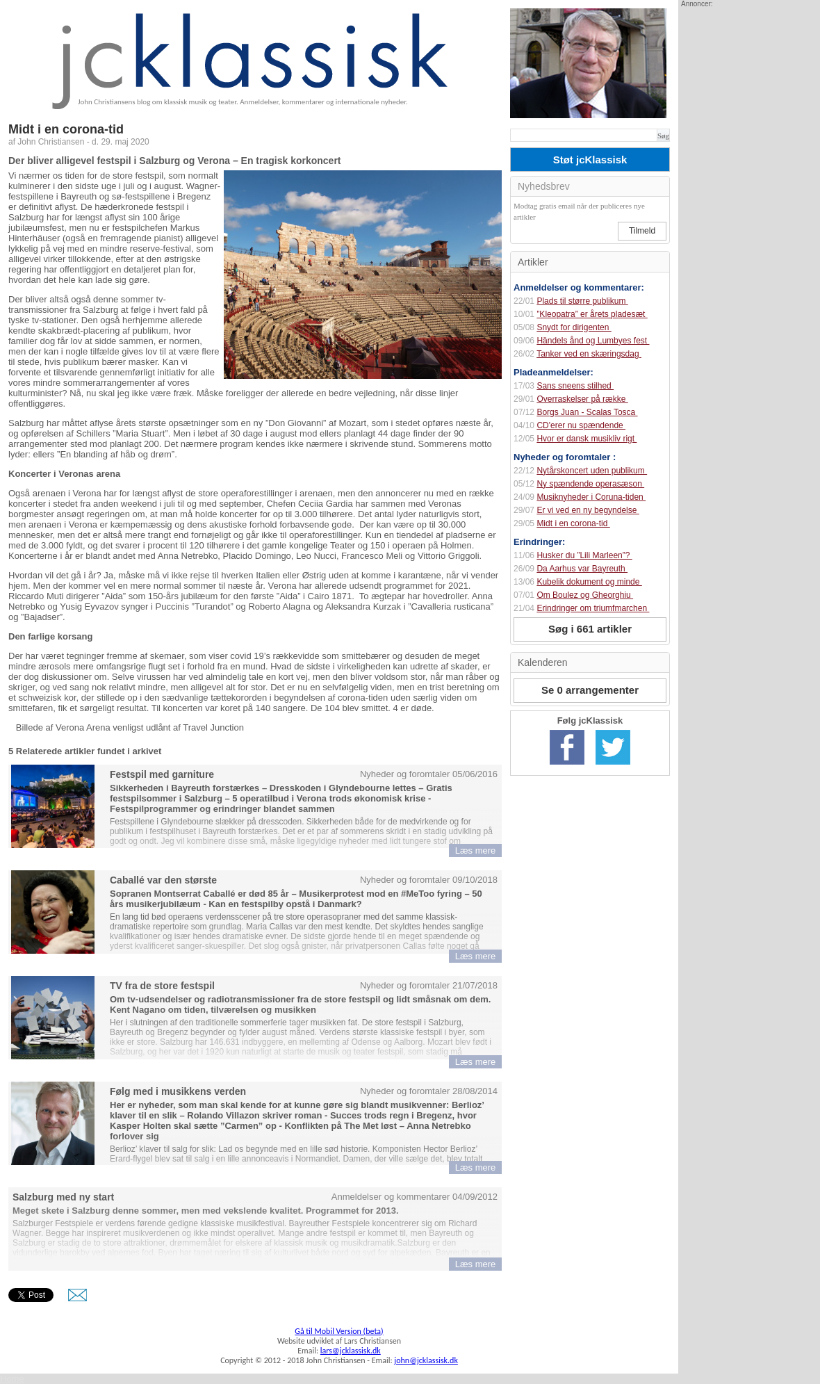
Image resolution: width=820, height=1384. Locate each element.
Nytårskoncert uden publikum (591, 470)
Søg (663, 135)
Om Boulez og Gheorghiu (584, 595)
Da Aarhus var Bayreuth (582, 568)
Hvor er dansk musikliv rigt (586, 438)
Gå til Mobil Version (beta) (339, 1331)
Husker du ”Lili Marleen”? (584, 555)
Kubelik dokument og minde (588, 582)
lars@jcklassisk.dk (350, 1350)
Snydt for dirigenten (573, 327)
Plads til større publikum (582, 301)
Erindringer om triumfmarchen (592, 608)
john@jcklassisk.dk (426, 1360)
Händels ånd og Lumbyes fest (592, 340)
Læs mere (475, 850)
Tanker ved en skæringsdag (588, 354)
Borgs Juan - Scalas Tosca (586, 412)
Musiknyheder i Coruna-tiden (591, 497)
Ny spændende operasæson (590, 484)
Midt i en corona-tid (572, 523)
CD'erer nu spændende (580, 425)
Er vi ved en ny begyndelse (587, 510)
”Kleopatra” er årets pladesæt (591, 314)
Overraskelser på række (582, 399)
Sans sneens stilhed (575, 386)
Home (12, 1379)
